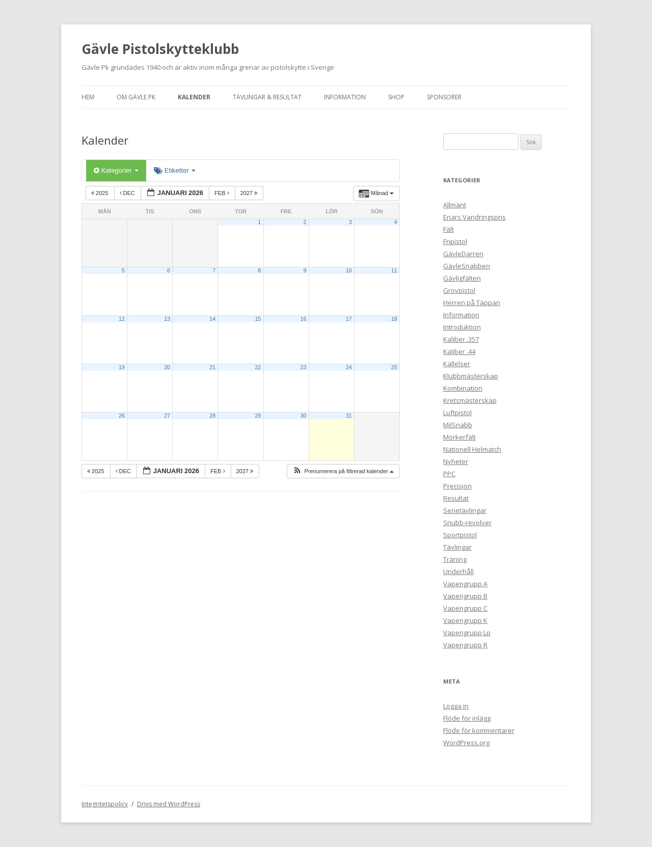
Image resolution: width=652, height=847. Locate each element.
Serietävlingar (464, 510)
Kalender (194, 97)
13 (167, 319)
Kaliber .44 (459, 351)
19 (122, 367)
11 (394, 270)
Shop (396, 97)
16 (304, 319)
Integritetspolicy (105, 804)
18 (394, 319)
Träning (455, 559)
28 (212, 416)
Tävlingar (457, 547)
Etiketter (175, 170)
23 (304, 367)
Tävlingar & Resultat (267, 97)
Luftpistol (457, 412)
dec (128, 193)
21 (212, 367)
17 (349, 319)
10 (349, 270)
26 (122, 416)
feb (222, 193)
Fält (448, 229)
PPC (449, 473)
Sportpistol (460, 534)
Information (345, 97)
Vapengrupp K (465, 620)
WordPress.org (466, 742)
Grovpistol (459, 290)
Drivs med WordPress (168, 804)
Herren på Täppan (471, 302)
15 (258, 319)
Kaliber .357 (461, 339)
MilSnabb (457, 424)
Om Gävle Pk (136, 97)
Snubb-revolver (467, 522)
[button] (343, 471)
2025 (100, 193)
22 (258, 367)
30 (304, 416)
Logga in (456, 706)
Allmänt (454, 204)
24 (349, 367)
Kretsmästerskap (470, 400)
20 (167, 367)
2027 (249, 193)
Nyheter (455, 461)
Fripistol (455, 241)
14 (212, 319)
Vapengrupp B (465, 595)
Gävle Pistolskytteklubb (160, 49)
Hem (88, 97)
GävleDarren (463, 253)
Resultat (456, 498)
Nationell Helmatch (472, 449)
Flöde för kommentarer (478, 730)
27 (167, 416)
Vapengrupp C (465, 608)
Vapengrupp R (465, 644)
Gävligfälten (462, 278)
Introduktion (462, 327)
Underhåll (458, 571)
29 (258, 416)
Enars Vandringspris (474, 217)
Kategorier (116, 170)
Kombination (462, 388)
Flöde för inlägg (467, 718)
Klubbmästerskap (470, 375)
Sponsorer (444, 97)
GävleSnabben (466, 265)
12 (122, 319)
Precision (457, 485)
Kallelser (456, 363)
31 (349, 416)
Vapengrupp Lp (467, 632)
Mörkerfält (459, 437)
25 (394, 367)
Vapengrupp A (465, 583)
